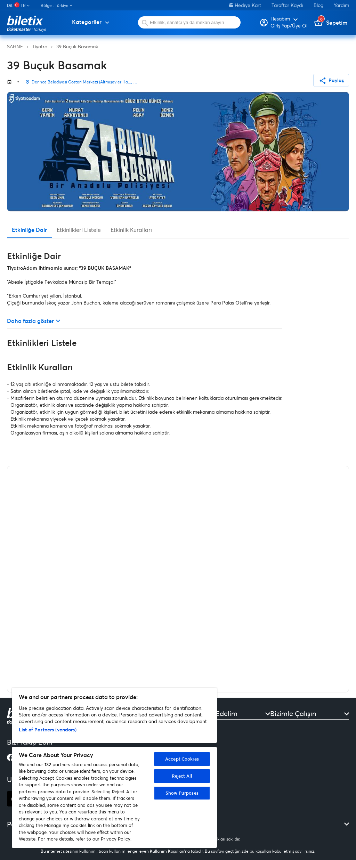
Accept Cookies (182, 759)
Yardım (341, 5)
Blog (318, 5)
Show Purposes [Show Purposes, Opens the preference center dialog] (182, 793)
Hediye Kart (245, 5)
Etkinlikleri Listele (79, 229)
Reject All (182, 776)
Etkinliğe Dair (29, 229)
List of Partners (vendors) (47, 729)
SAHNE (15, 46)
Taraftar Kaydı (287, 5)
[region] (114, 768)
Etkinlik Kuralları (131, 229)
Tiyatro (39, 46)
